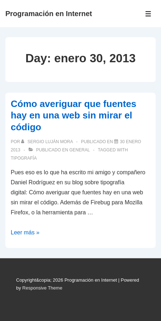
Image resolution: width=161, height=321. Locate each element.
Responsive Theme (42, 288)
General (79, 149)
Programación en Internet (48, 14)
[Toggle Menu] (148, 14)
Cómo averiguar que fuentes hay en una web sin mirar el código (73, 115)
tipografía (24, 158)
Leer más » (25, 232)
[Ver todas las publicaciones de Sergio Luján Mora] (47, 141)
